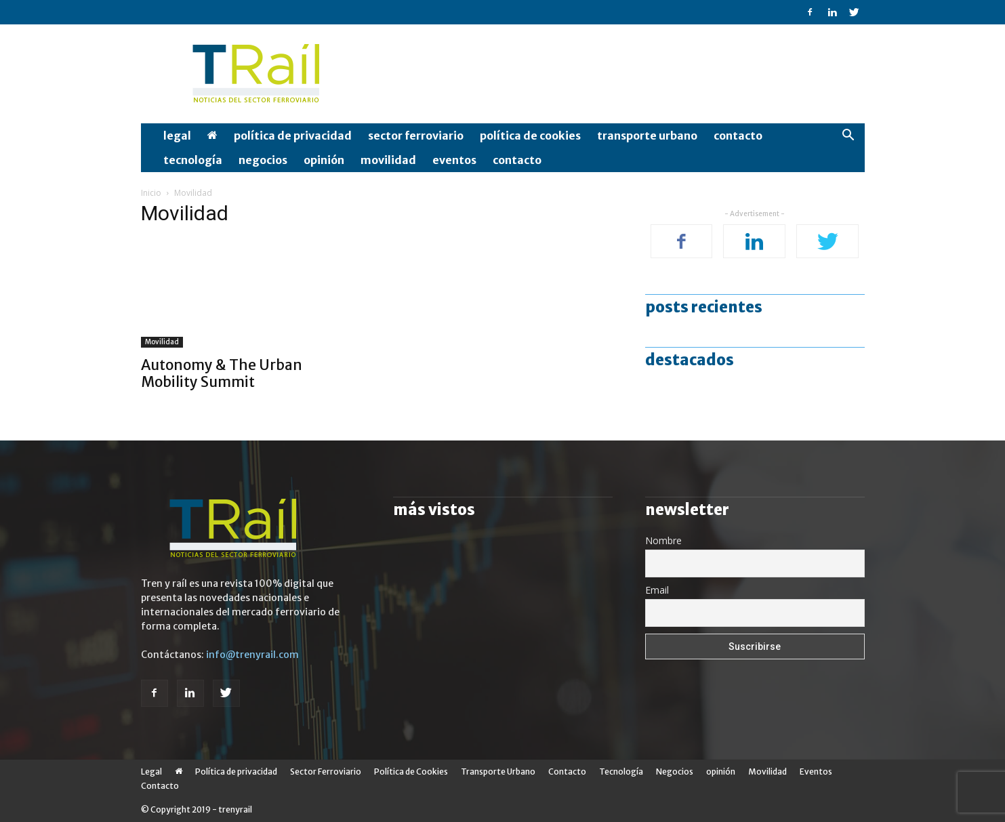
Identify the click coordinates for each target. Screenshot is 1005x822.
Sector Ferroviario (416, 135)
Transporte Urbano (647, 135)
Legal (177, 135)
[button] (848, 136)
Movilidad (388, 160)
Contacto (738, 135)
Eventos (454, 160)
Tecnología (192, 160)
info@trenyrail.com (252, 655)
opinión (324, 160)
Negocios (263, 160)
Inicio (151, 193)
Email (657, 589)
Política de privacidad (293, 135)
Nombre (663, 540)
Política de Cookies (530, 135)
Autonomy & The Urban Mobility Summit (221, 373)
